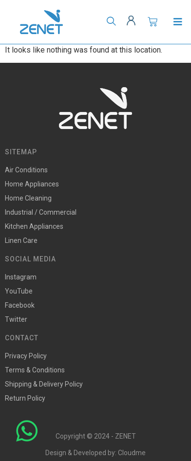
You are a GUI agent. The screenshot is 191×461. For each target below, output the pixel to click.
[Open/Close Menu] (177, 22)
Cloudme (132, 453)
